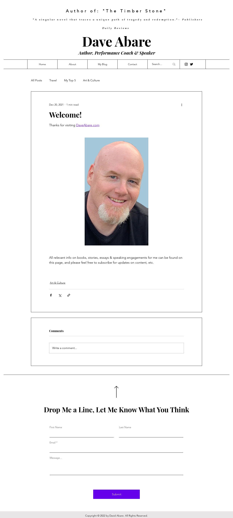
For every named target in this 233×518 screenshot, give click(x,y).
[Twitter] (191, 64)
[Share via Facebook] (51, 295)
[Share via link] (68, 295)
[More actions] (181, 104)
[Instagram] (186, 64)
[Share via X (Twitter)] (60, 295)
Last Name (125, 427)
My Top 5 (70, 80)
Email (53, 442)
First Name (56, 427)
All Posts (36, 80)
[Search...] (158, 64)
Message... (56, 458)
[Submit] (116, 494)
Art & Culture (91, 80)
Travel (53, 80)
